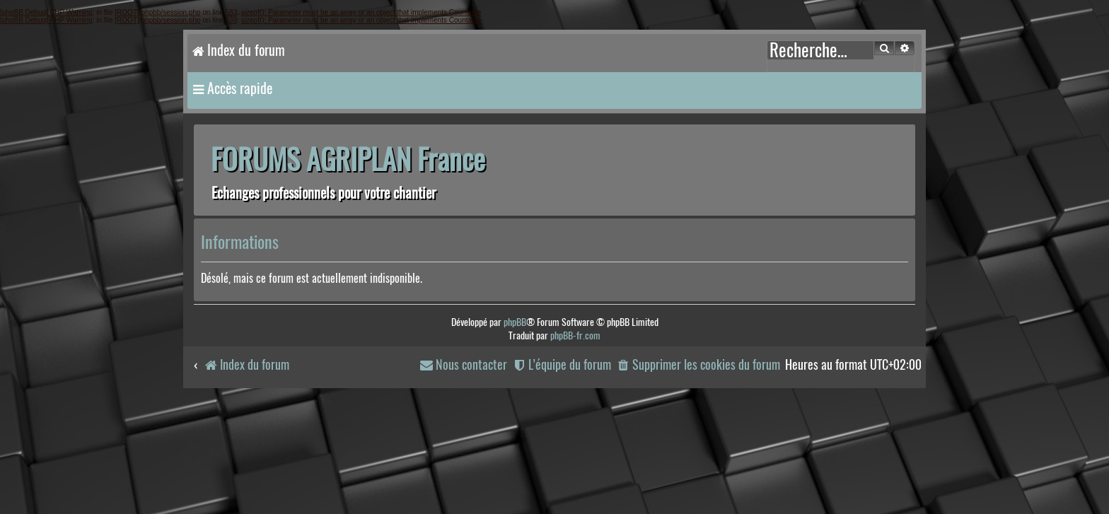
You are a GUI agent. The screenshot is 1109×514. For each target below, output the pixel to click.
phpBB (515, 322)
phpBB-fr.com (575, 335)
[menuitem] (698, 365)
